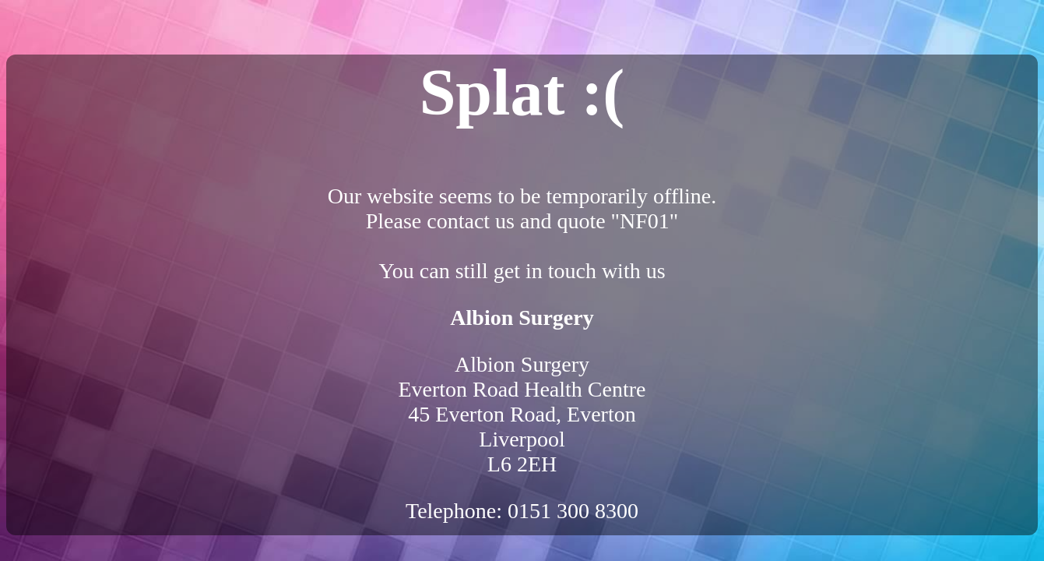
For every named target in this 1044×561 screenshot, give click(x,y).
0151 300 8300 (573, 511)
